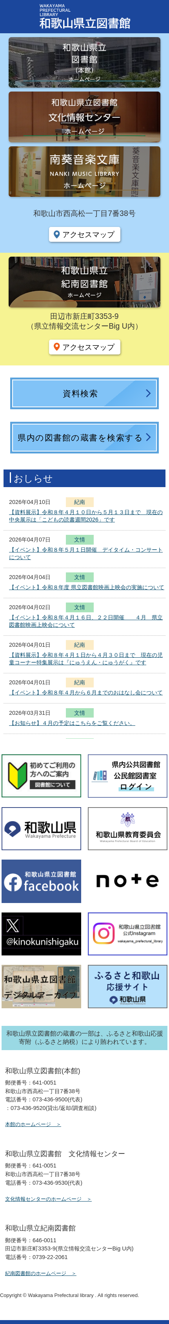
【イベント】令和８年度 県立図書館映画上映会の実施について (86, 587)
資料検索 (80, 393)
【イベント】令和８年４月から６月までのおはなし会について (86, 692)
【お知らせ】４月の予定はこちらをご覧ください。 (72, 723)
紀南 (79, 502)
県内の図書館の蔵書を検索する (80, 437)
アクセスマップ (88, 234)
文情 (79, 540)
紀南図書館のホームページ (35, 1273)
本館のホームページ (28, 1124)
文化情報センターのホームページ (43, 1199)
